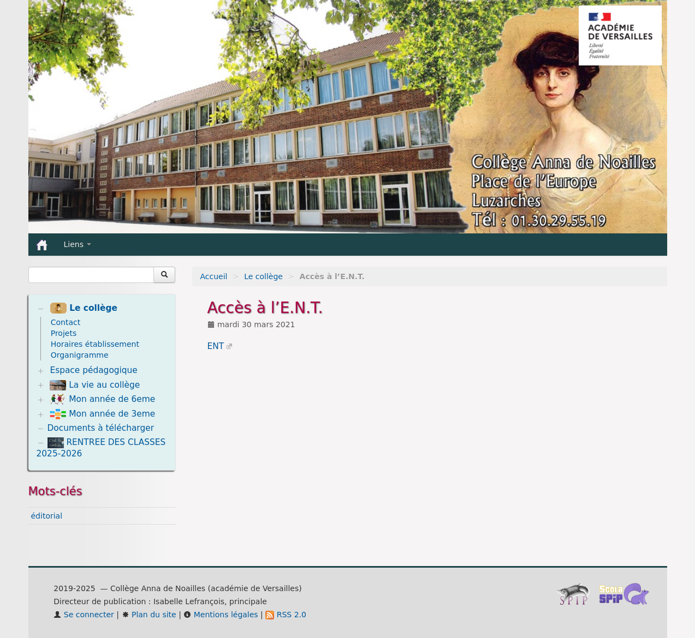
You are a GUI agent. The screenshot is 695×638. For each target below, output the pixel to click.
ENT (215, 346)
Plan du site (149, 614)
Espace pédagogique (93, 370)
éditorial (47, 515)
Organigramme (80, 355)
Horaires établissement (95, 344)
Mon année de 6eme (102, 399)
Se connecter (84, 614)
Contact (65, 322)
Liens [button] (78, 244)
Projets (64, 333)
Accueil (214, 276)
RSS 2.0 (285, 614)
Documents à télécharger (101, 428)
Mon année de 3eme (102, 414)
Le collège (263, 276)
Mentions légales (220, 614)
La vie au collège (95, 385)
